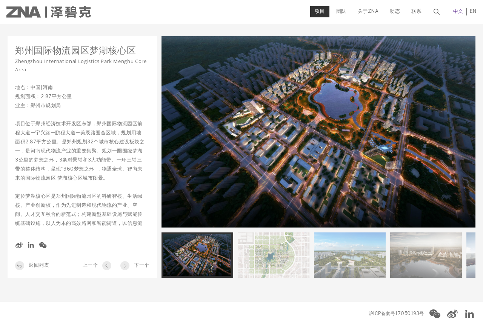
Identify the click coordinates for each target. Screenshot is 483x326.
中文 (457, 11)
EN (472, 11)
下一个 (141, 265)
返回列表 (39, 265)
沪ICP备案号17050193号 (396, 314)
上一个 (90, 265)
